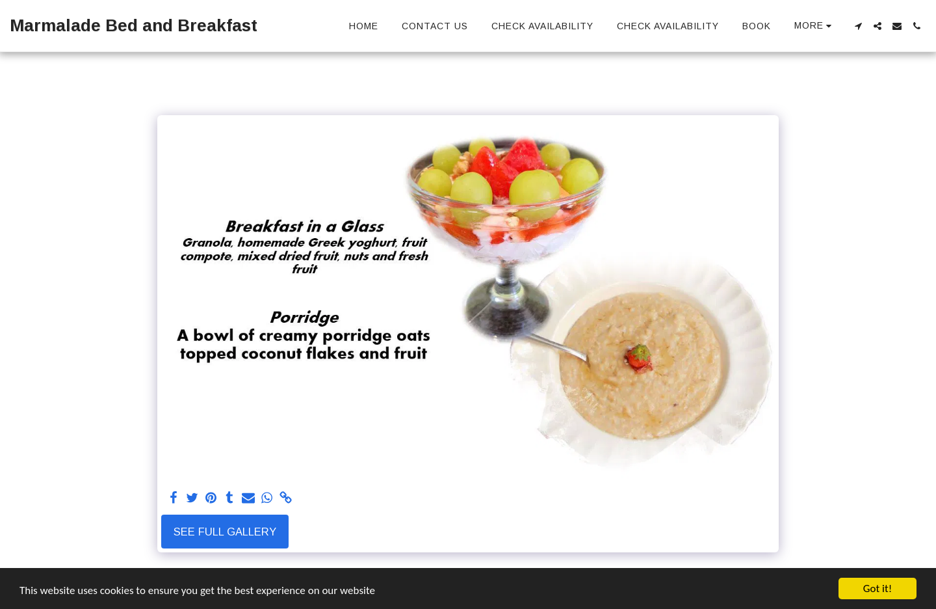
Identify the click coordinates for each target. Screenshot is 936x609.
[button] (858, 26)
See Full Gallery (225, 531)
